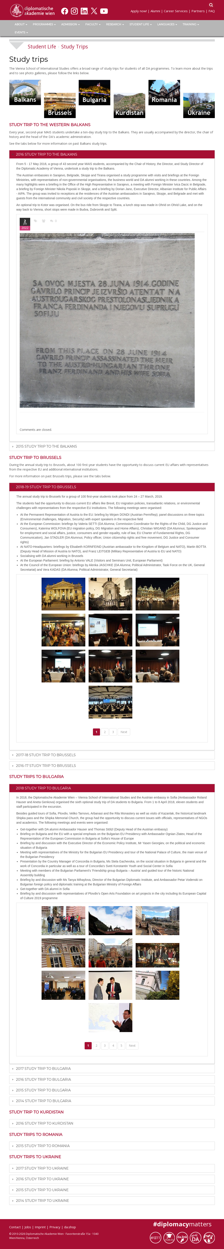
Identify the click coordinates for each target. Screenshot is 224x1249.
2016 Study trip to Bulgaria (43, 1079)
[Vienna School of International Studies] (32, 10)
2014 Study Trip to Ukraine (42, 1201)
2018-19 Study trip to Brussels (46, 487)
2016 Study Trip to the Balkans (46, 154)
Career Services (176, 11)
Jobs (27, 1227)
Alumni (155, 11)
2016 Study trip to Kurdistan (44, 1123)
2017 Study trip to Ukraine (42, 1168)
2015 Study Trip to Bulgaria (43, 1090)
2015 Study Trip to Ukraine (42, 1190)
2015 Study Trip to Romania (43, 1146)
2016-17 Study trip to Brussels (46, 766)
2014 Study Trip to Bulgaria (43, 1101)
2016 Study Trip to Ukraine (42, 1179)
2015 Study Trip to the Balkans (46, 446)
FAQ (211, 11)
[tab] (112, 154)
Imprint (40, 1227)
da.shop (70, 1227)
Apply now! (139, 11)
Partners (198, 11)
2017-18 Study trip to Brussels (46, 755)
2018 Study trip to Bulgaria (43, 788)
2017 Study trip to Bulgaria (43, 1069)
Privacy (54, 1227)
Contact (15, 1227)
